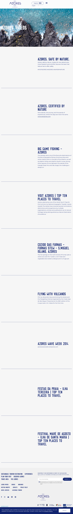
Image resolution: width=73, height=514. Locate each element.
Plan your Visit (6, 476)
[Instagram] (4, 497)
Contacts (15, 487)
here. (41, 483)
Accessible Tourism (17, 490)
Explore (36, 3)
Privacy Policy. (48, 511)
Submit (66, 479)
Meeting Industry (5, 487)
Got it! (64, 510)
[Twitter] (15, 497)
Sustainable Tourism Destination (11, 474)
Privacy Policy (24, 487)
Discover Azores (19, 476)
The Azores (14, 479)
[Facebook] (1, 497)
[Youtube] (8, 497)
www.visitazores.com (44, 117)
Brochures (20, 484)
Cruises (13, 484)
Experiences (28, 474)
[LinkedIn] (11, 497)
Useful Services (5, 490)
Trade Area (5, 479)
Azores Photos (4, 484)
